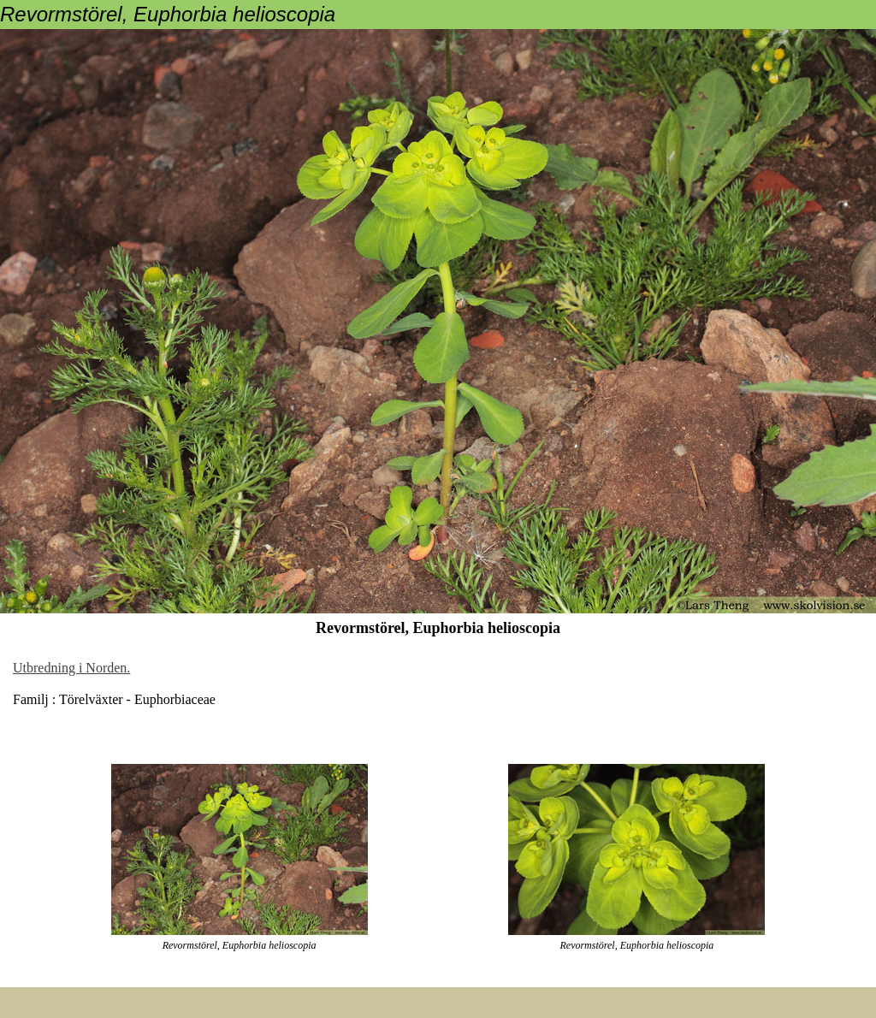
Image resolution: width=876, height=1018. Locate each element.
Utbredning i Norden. (71, 667)
